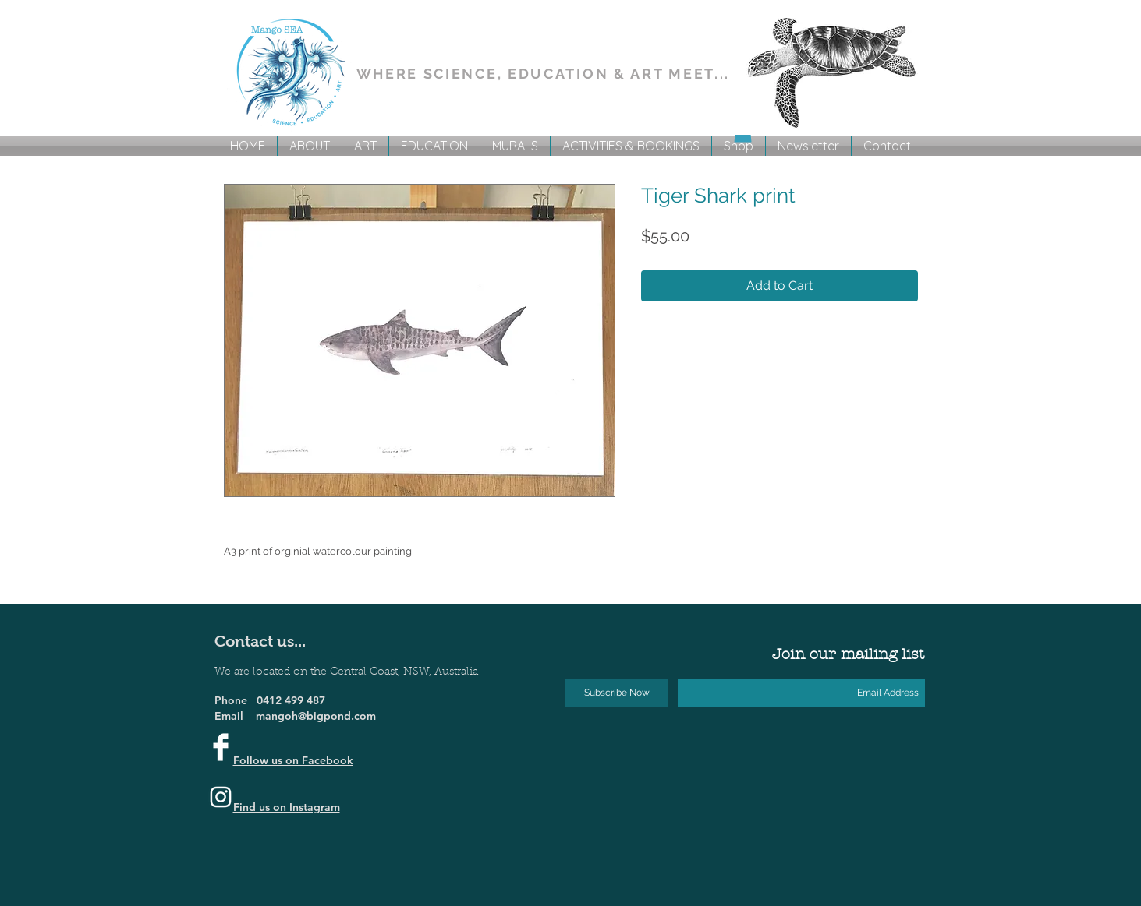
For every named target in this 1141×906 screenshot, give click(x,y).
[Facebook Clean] (221, 747)
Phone (235, 700)
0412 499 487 (291, 700)
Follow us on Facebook (293, 760)
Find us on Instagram (286, 807)
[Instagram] (221, 797)
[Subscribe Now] (616, 693)
